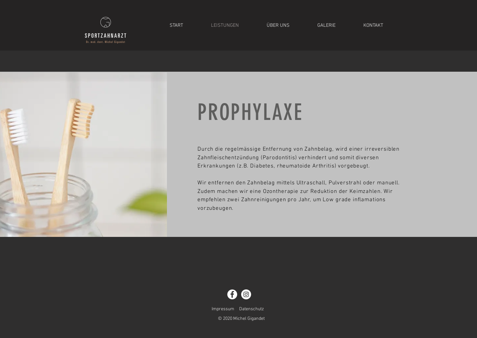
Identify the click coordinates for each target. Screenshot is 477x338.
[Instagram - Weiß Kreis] (246, 294)
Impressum (223, 309)
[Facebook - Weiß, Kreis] (232, 294)
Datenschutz (251, 309)
